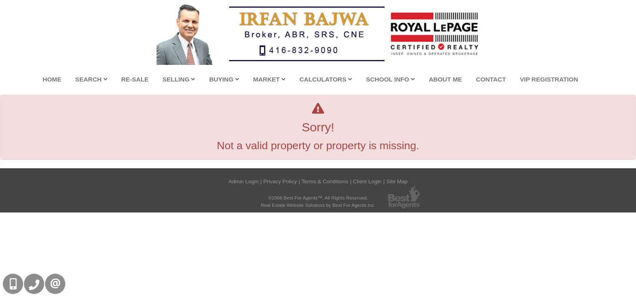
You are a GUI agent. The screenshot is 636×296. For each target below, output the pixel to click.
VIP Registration (549, 79)
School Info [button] (390, 79)
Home (52, 79)
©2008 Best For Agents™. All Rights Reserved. (318, 197)
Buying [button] (224, 79)
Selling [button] (179, 79)
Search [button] (91, 79)
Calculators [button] (325, 79)
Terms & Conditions (324, 181)
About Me (445, 79)
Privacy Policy (280, 181)
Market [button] (269, 79)
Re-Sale (134, 79)
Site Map (397, 181)
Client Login (367, 181)
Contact (491, 79)
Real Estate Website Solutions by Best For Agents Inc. (318, 205)
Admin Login (243, 181)
